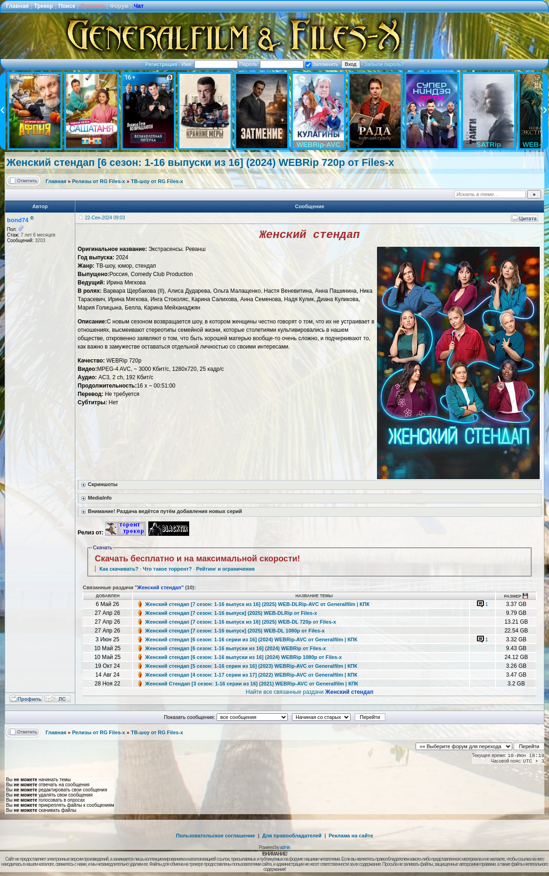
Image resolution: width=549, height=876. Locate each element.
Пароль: (271, 64)
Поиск (67, 6)
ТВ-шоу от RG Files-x (157, 181)
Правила (92, 6)
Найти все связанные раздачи (309, 694)
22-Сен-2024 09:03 (105, 217)
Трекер (43, 6)
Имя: (209, 64)
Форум (119, 6)
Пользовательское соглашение (215, 837)
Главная (17, 6)
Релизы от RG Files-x (98, 181)
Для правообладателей (292, 837)
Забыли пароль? (384, 64)
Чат (139, 6)
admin (285, 849)
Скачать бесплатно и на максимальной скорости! (197, 560)
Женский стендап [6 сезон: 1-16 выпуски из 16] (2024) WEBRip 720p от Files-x (200, 162)
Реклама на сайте (351, 837)
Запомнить (321, 64)
